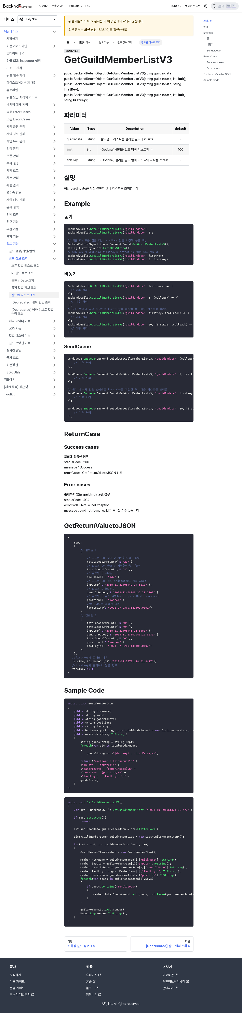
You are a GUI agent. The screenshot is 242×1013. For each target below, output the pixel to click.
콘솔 (90, 982)
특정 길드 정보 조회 (24, 288)
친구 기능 (12, 222)
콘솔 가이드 (58, 6)
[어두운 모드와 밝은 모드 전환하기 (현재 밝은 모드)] (205, 6)
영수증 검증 (14, 192)
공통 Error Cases (18, 112)
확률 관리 (12, 185)
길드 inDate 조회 (22, 280)
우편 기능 (12, 229)
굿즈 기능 (15, 328)
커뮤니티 (93, 995)
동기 (209, 38)
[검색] (225, 6)
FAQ (88, 6)
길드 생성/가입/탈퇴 (22, 251)
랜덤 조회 (12, 214)
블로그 (92, 988)
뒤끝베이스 (11, 31)
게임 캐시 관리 (15, 200)
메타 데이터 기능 (19, 321)
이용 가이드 (17, 982)
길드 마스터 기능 (19, 336)
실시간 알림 (14, 350)
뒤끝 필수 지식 (15, 75)
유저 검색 (12, 207)
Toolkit (9, 394)
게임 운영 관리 (15, 127)
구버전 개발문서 (22, 995)
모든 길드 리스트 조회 (25, 266)
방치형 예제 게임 (17, 105)
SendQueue (213, 50)
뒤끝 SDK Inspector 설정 (23, 61)
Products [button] (73, 6)
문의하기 (169, 988)
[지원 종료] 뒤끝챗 (16, 387)
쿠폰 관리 (12, 156)
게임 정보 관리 (15, 134)
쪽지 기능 (12, 236)
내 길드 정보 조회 (22, 273)
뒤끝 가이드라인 (16, 46)
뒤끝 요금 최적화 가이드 (21, 97)
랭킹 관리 (12, 149)
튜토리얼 (12, 90)
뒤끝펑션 (12, 365)
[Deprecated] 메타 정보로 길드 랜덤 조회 (32, 312)
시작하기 (44, 6)
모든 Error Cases (18, 119)
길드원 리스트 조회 (23, 295)
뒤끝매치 (9, 380)
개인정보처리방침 (175, 982)
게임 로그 (12, 170)
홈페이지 (93, 975)
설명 (205, 26)
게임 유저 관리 (15, 141)
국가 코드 (12, 358)
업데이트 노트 (192, 6)
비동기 (210, 44)
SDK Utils (13, 372)
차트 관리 (12, 178)
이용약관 (169, 975)
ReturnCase (210, 56)
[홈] (68, 42)
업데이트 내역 (15, 53)
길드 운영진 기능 (19, 343)
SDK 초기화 (14, 68)
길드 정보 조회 (18, 258)
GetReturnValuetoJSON (217, 74)
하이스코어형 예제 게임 (21, 83)
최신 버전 (90, 30)
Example (208, 32)
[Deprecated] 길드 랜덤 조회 (31, 302)
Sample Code (211, 80)
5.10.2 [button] (175, 6)
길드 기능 (12, 244)
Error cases (213, 68)
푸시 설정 (12, 163)
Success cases (215, 62)
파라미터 (207, 20)
